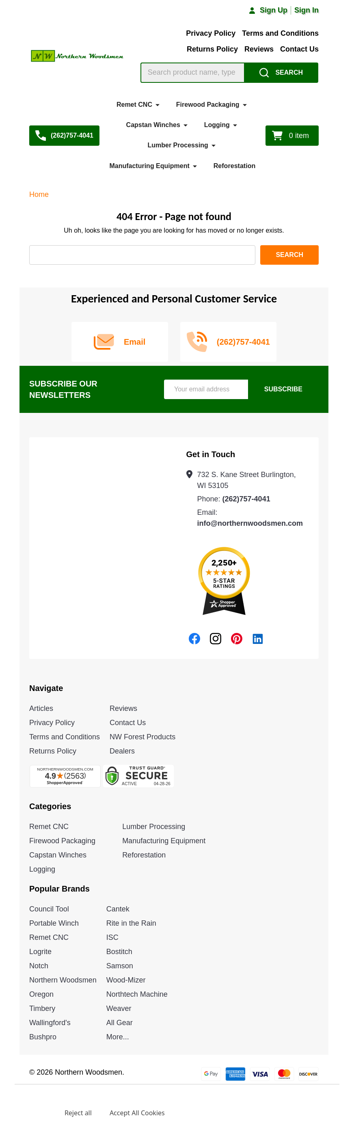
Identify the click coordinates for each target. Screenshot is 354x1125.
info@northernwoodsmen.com (250, 523)
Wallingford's (50, 1023)
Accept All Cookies (137, 1112)
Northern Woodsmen (63, 980)
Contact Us (299, 49)
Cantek (118, 909)
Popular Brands (59, 888)
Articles (41, 708)
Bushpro (42, 1037)
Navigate (46, 688)
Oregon (41, 994)
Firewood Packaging (208, 104)
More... (117, 1037)
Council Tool (49, 909)
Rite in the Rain (131, 923)
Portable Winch (54, 923)
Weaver (119, 1008)
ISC (112, 937)
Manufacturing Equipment (150, 165)
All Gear (119, 1023)
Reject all (78, 1112)
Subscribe (283, 389)
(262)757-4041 (246, 499)
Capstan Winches (153, 124)
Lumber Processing (178, 145)
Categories (50, 806)
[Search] (281, 73)
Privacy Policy (210, 33)
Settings (34, 1112)
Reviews (259, 49)
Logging (217, 124)
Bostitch (119, 952)
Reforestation (234, 165)
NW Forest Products (142, 737)
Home (39, 194)
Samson (119, 966)
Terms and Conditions (280, 33)
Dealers (122, 751)
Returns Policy (212, 49)
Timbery (42, 1008)
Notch (38, 966)
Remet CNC (134, 104)
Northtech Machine (137, 994)
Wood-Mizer (126, 980)
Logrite (40, 952)
